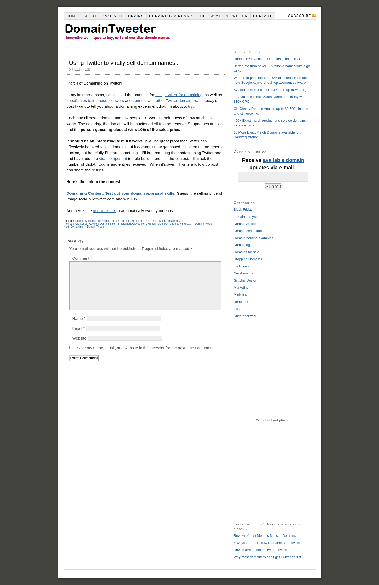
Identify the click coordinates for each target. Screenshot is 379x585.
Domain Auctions (85, 220)
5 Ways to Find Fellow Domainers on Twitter (267, 543)
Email (78, 328)
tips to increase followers (102, 100)
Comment (82, 258)
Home (72, 16)
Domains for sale (120, 220)
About (90, 16)
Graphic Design (245, 280)
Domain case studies (250, 231)
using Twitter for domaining (178, 94)
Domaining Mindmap (170, 16)
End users (241, 266)
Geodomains (243, 273)
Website (79, 338)
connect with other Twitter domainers (165, 100)
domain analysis (246, 217)
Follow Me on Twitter (223, 16)
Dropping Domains (248, 259)
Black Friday (243, 210)
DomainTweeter (143, 31)
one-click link (104, 210)
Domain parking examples (253, 238)
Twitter (161, 220)
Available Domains (123, 16)
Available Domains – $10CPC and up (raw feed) (270, 90)
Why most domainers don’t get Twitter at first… (269, 557)
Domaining (103, 220)
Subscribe (299, 16)
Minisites (240, 295)
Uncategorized (175, 220)
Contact (262, 16)
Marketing (137, 220)
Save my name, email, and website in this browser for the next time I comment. (146, 348)
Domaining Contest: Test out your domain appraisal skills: (121, 193)
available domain (283, 160)
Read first (150, 220)
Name (78, 318)
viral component (113, 158)
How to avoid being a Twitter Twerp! (261, 550)
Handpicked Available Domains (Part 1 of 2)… (268, 59)
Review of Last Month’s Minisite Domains (265, 536)
